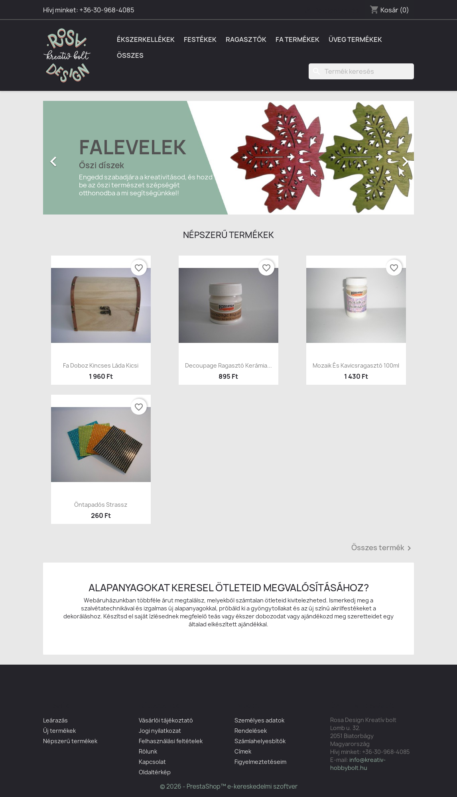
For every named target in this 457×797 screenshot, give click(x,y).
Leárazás (55, 720)
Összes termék (382, 548)
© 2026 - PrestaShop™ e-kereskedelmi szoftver (228, 786)
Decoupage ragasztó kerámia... (228, 365)
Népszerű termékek (70, 741)
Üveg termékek (355, 39)
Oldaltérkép (155, 772)
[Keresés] (361, 71)
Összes (130, 55)
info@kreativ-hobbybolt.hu (358, 763)
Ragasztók (246, 39)
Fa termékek (297, 39)
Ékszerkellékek (146, 39)
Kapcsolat (152, 762)
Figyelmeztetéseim (260, 762)
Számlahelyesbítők (260, 741)
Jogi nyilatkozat (160, 730)
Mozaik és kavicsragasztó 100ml (356, 365)
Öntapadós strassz (100, 504)
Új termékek (59, 730)
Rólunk (148, 751)
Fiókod (246, 706)
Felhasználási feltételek (171, 741)
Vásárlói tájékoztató (166, 720)
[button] (71, 158)
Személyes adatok (259, 720)
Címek (242, 751)
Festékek (200, 39)
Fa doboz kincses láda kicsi (100, 365)
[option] (228, 158)
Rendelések (250, 730)
